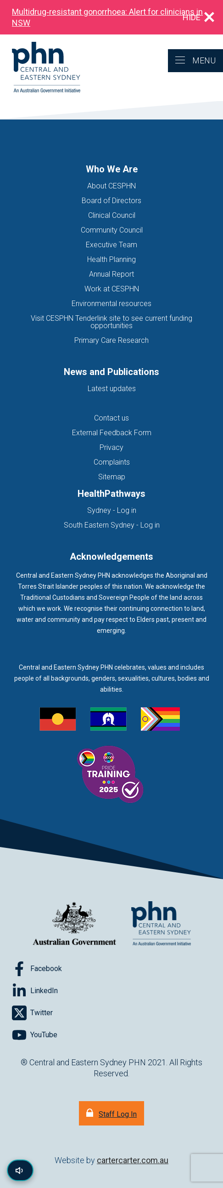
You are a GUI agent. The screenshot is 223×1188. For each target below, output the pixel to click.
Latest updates (112, 388)
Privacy (111, 447)
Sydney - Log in (111, 510)
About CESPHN (111, 186)
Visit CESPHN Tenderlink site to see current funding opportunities (111, 322)
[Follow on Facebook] (37, 968)
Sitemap (111, 476)
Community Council (112, 230)
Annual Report (111, 274)
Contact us (111, 418)
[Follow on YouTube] (34, 1035)
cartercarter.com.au (132, 1160)
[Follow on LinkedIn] (35, 990)
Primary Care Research (111, 340)
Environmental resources (111, 303)
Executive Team (111, 244)
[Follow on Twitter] (32, 1013)
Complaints (112, 462)
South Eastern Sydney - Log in (112, 525)
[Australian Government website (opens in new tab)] (74, 924)
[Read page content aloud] (20, 1170)
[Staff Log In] (111, 1113)
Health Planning (111, 259)
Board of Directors (111, 200)
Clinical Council (111, 215)
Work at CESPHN (111, 288)
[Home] (40, 68)
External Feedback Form (111, 432)
